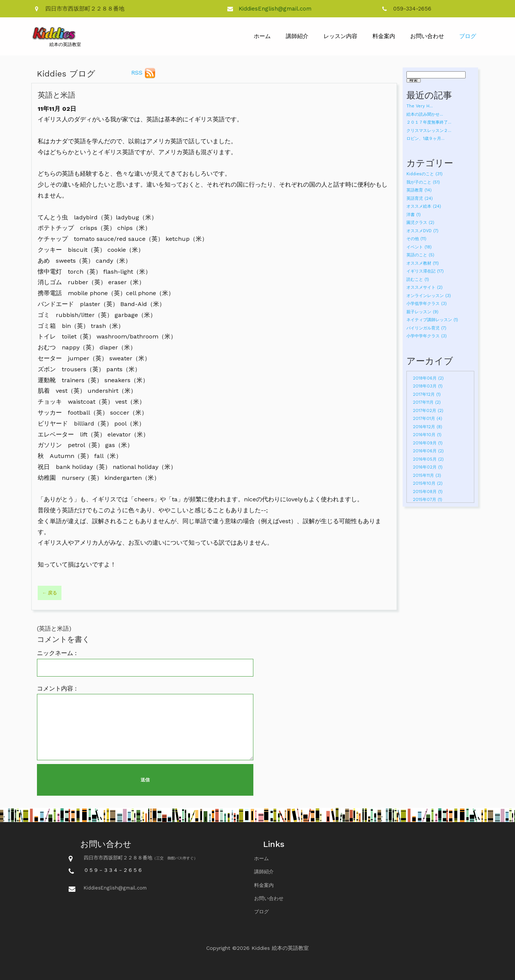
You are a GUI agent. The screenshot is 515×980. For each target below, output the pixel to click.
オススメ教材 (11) (422, 263)
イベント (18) (419, 247)
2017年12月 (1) (427, 394)
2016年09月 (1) (428, 443)
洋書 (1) (413, 214)
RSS (143, 73)
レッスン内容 (340, 36)
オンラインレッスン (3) (428, 295)
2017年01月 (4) (427, 418)
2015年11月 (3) (427, 475)
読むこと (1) (417, 279)
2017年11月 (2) (427, 402)
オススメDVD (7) (422, 230)
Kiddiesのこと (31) (424, 174)
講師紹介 (297, 36)
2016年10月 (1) (427, 434)
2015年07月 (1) (427, 499)
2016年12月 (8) (427, 426)
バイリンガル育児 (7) (426, 328)
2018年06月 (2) (428, 378)
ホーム (262, 36)
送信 (145, 779)
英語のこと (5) (420, 255)
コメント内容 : (57, 688)
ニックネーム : (57, 653)
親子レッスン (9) (422, 311)
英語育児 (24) (419, 198)
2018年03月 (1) (428, 386)
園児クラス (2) (420, 222)
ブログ (467, 36)
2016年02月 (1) (428, 467)
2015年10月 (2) (428, 483)
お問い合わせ (427, 36)
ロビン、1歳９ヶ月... (425, 138)
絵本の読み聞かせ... (424, 114)
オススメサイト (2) (424, 287)
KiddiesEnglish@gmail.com (275, 8)
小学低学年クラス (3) (426, 303)
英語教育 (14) (419, 190)
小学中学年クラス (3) (426, 336)
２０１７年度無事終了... (428, 122)
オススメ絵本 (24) (423, 206)
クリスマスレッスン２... (428, 130)
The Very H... (419, 106)
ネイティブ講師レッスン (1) (432, 319)
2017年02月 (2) (428, 410)
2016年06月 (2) (428, 451)
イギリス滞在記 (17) (425, 271)
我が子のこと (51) (423, 182)
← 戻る (49, 593)
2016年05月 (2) (428, 459)
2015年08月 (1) (428, 491)
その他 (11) (416, 238)
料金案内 (383, 36)
